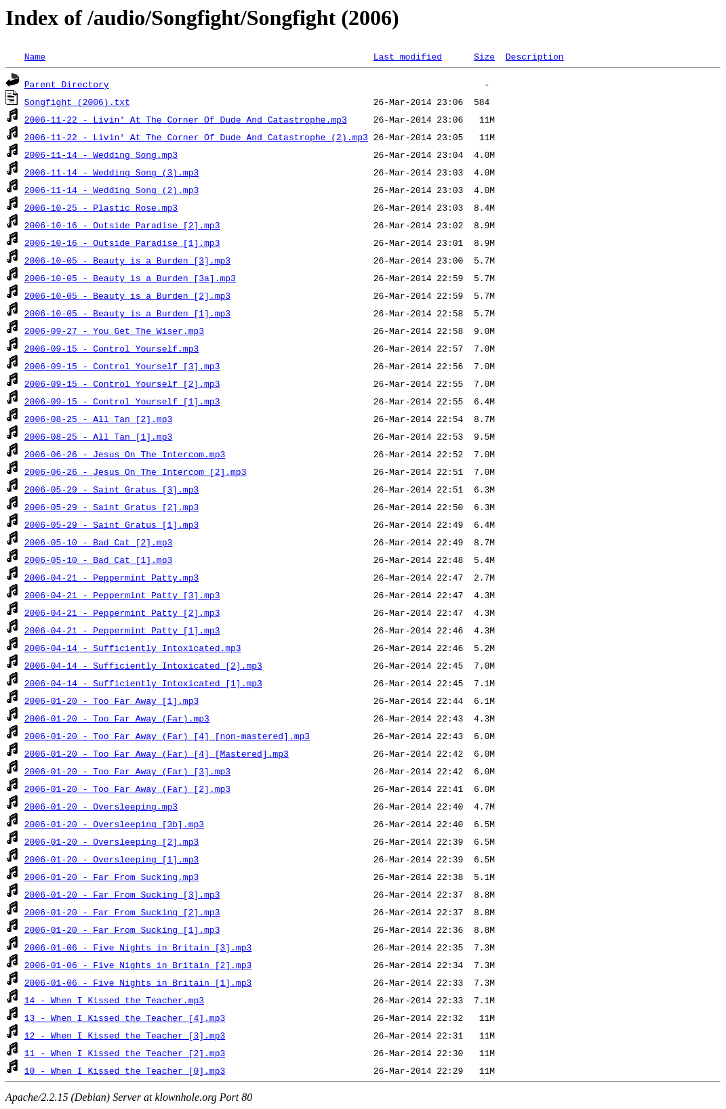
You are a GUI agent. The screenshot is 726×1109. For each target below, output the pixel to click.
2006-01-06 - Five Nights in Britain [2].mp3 (137, 965)
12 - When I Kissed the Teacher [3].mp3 (124, 1035)
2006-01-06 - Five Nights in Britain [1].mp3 (137, 982)
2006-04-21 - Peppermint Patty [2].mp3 (122, 612)
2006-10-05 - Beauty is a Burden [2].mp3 (127, 295)
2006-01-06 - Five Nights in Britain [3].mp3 (137, 947)
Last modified (408, 56)
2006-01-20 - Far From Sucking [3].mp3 (122, 894)
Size (484, 56)
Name (34, 56)
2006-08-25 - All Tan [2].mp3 (98, 419)
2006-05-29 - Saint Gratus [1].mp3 (111, 524)
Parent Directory (66, 84)
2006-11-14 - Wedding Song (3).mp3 (111, 172)
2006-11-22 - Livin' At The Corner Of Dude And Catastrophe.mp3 (185, 119)
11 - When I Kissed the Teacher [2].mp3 (124, 1053)
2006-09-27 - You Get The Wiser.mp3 (114, 331)
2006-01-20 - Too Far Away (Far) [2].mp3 (127, 788)
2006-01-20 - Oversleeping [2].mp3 (111, 841)
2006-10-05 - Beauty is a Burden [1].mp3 (127, 313)
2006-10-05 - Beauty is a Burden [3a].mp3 (130, 278)
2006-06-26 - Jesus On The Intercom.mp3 (124, 454)
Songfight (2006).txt (77, 102)
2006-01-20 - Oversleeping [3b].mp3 (114, 824)
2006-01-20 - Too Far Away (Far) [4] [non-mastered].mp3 (167, 736)
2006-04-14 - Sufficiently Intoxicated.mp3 (132, 648)
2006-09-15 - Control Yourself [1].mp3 (122, 401)
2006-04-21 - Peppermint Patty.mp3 (111, 577)
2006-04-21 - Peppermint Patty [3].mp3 (122, 595)
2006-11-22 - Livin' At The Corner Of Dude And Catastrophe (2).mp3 (196, 137)
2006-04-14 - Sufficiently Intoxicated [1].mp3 (143, 683)
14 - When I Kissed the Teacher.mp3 (114, 1000)
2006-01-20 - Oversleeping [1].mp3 (111, 859)
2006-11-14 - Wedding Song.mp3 (101, 154)
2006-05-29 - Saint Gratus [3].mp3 (111, 489)
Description (535, 56)
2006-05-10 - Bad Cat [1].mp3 (98, 559)
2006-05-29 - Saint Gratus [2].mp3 (111, 507)
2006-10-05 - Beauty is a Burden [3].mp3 (127, 260)
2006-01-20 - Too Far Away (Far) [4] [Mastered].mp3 (156, 753)
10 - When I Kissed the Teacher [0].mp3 (124, 1070)
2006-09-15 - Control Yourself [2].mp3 (122, 383)
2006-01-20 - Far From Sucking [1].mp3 (122, 929)
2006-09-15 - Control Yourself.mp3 (111, 348)
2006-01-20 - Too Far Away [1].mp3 (111, 700)
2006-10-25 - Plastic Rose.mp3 (101, 207)
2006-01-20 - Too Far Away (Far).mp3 (116, 718)
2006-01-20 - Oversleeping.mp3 (101, 806)
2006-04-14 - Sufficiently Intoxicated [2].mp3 (143, 665)
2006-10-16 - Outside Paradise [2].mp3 (122, 225)
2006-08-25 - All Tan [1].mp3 (98, 436)
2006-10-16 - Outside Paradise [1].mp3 (122, 242)
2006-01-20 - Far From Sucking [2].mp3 (122, 912)
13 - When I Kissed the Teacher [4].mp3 (124, 1017)
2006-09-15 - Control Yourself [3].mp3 (122, 366)
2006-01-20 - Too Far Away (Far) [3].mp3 (127, 771)
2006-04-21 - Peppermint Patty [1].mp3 (122, 630)
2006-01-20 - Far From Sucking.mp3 (111, 877)
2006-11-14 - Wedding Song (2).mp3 (111, 190)
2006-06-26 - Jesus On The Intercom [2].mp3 (135, 471)
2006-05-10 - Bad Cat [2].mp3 (98, 542)
